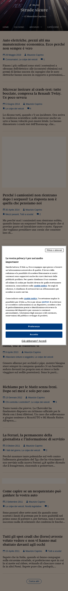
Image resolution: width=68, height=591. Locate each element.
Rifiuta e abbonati (54, 250)
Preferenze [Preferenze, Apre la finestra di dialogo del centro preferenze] (34, 326)
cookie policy (40, 286)
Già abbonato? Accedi (34, 341)
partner (45, 302)
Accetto (34, 334)
